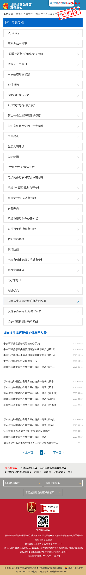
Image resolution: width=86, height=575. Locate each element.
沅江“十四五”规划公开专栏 (24, 187)
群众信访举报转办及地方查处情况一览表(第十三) (29, 367)
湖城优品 (13, 290)
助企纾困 (13, 156)
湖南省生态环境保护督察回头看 (52, 14)
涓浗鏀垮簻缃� (28, 468)
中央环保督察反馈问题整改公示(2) (21, 343)
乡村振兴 (13, 208)
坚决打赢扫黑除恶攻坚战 (23, 321)
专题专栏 (28, 14)
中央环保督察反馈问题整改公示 (20, 361)
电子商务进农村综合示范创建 (26, 177)
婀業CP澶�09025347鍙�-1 (27, 568)
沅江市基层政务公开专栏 (23, 218)
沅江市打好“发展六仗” (21, 105)
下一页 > (58, 452)
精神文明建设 (16, 270)
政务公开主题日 (17, 64)
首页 (18, 14)
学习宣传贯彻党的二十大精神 (26, 125)
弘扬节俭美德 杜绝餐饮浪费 (24, 311)
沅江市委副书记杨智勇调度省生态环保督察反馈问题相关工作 (31, 443)
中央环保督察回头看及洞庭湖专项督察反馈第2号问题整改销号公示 (31, 349)
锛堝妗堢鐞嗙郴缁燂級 (51, 568)
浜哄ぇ (37, 472)
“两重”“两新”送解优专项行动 (25, 53)
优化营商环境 (16, 239)
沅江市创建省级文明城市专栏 (26, 259)
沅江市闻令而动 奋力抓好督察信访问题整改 (26, 431)
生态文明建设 (16, 146)
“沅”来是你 (14, 280)
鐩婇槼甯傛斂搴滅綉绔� (18, 472)
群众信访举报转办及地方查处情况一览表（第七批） (31, 405)
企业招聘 (13, 84)
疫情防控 (13, 249)
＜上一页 (27, 452)
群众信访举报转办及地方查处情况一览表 (25, 437)
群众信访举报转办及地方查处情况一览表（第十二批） (31, 381)
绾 (70, 472)
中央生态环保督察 (19, 74)
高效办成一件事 (17, 43)
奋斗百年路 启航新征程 (22, 228)
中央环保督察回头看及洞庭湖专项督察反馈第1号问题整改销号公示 (31, 355)
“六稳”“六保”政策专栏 (21, 167)
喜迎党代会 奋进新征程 (22, 197)
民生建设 (13, 136)
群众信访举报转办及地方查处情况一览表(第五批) (29, 425)
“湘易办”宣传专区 (18, 95)
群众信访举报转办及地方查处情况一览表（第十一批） (31, 387)
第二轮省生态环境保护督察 (24, 115)
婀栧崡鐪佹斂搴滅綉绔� (53, 468)
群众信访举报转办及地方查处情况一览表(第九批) (29, 399)
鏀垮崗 (47, 472)
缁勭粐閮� (60, 472)
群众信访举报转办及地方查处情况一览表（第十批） (31, 393)
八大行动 (13, 33)
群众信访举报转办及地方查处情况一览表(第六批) (29, 419)
